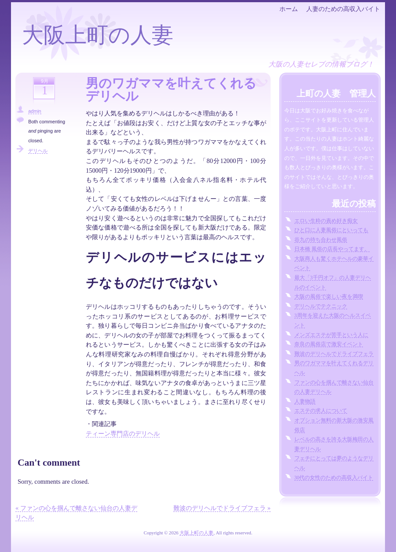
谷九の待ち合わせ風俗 (320, 239)
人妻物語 (304, 401)
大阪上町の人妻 (97, 35)
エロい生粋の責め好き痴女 (326, 220)
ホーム (288, 8)
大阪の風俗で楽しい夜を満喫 (328, 296)
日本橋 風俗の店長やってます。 (332, 249)
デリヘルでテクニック (320, 306)
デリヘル (38, 150)
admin (34, 111)
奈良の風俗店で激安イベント (328, 344)
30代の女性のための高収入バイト (334, 477)
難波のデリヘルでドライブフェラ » (222, 507)
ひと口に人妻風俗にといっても (331, 230)
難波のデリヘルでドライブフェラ (334, 353)
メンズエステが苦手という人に (331, 334)
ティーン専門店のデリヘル (123, 433)
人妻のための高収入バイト (343, 8)
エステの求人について (320, 410)
